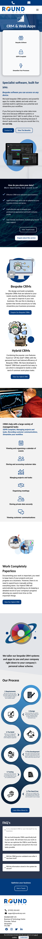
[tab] (21, 830)
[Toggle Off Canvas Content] (37, 10)
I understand (23, 937)
